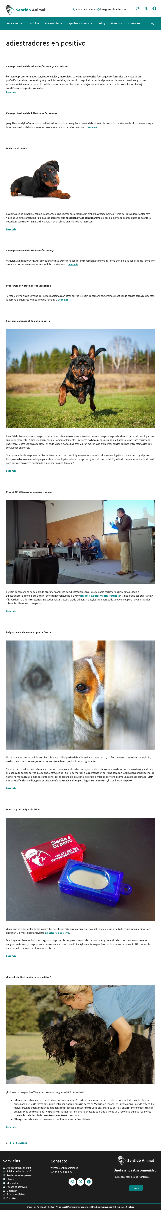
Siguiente (23, 1142)
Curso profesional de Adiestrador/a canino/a (31, 113)
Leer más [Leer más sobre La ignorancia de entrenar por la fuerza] (11, 788)
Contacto (134, 23)
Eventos (116, 23)
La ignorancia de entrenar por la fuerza (28, 632)
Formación (54, 23)
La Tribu (34, 23)
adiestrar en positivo (57, 932)
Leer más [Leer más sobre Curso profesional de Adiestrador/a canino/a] (91, 127)
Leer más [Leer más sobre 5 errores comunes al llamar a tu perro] (11, 470)
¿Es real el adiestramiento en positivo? (28, 976)
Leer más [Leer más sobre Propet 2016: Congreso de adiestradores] (11, 611)
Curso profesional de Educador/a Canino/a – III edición (37, 66)
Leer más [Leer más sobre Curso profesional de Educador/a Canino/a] (73, 264)
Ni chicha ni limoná (17, 148)
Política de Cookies (124, 1206)
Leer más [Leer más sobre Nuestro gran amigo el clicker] (11, 955)
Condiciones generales (79, 1206)
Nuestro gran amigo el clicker (23, 809)
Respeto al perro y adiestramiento (100, 595)
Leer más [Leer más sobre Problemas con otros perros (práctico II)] (63, 299)
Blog (102, 23)
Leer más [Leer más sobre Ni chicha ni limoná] (11, 229)
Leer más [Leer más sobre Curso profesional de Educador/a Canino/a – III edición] (11, 91)
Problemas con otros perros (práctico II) (29, 285)
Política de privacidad (103, 1206)
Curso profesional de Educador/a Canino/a (30, 250)
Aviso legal (61, 1206)
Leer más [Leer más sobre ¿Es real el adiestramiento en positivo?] (11, 1126)
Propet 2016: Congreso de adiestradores (29, 491)
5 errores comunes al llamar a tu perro (28, 320)
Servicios (14, 23)
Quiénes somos (81, 23)
